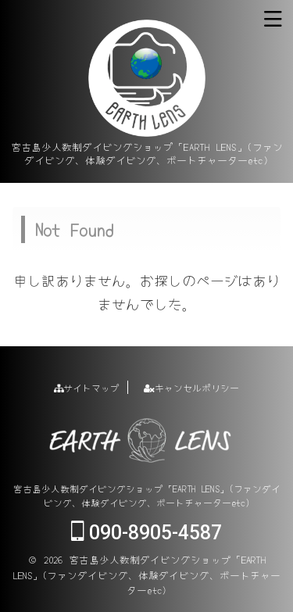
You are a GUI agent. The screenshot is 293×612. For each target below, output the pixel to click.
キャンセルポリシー (191, 387)
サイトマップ (87, 387)
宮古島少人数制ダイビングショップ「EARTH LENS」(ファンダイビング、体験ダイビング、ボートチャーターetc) (146, 495)
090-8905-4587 (146, 532)
